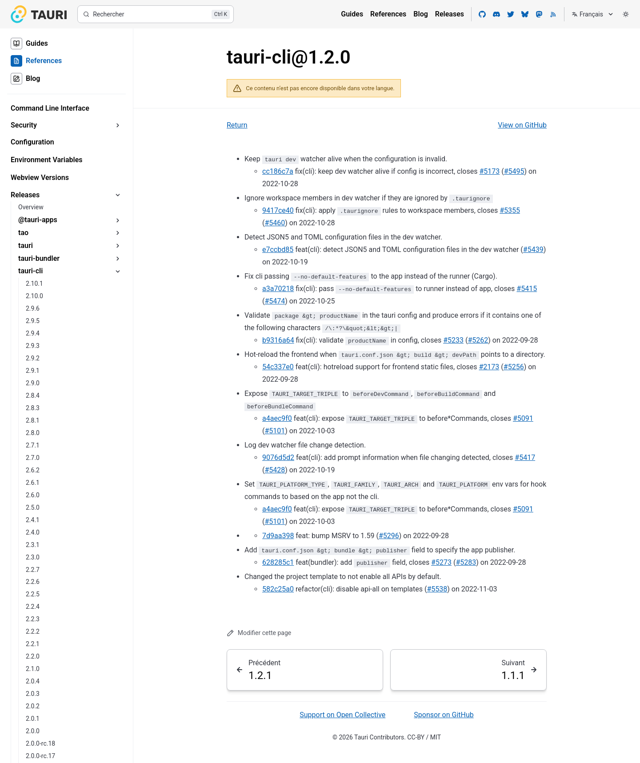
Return (237, 125)
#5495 (514, 171)
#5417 (525, 457)
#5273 (441, 562)
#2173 (489, 367)
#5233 (453, 340)
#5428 (274, 470)
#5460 (274, 223)
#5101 (274, 431)
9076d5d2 (278, 457)
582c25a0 (278, 589)
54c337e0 (278, 367)
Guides (352, 14)
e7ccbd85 (277, 249)
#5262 (478, 340)
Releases (449, 14)
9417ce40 (278, 210)
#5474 (274, 301)
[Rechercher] (155, 14)
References (388, 14)
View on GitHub (522, 125)
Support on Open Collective (342, 715)
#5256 (514, 367)
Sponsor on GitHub (443, 715)
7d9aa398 (278, 535)
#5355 (510, 210)
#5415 (526, 288)
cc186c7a (277, 171)
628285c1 (278, 562)
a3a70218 (278, 288)
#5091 (523, 418)
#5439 (533, 249)
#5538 (437, 589)
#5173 (489, 171)
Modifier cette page (259, 633)
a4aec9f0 (277, 418)
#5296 (389, 535)
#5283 (466, 562)
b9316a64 (278, 340)
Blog (420, 14)
